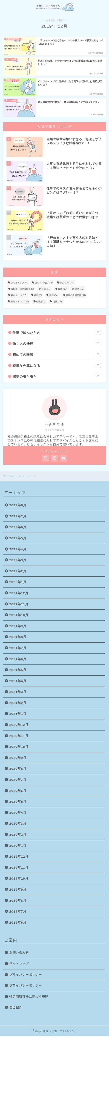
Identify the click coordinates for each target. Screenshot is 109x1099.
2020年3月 (17, 823)
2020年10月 (19, 747)
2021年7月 (17, 648)
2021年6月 (17, 659)
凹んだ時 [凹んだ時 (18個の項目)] (66, 282)
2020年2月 (17, 834)
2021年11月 (19, 604)
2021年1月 (17, 714)
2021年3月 (17, 692)
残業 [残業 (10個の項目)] (62, 289)
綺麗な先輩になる (57, 365)
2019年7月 (17, 911)
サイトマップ (19, 963)
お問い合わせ (19, 952)
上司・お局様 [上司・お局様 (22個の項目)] (44, 282)
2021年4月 (17, 681)
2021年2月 (17, 703)
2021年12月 (19, 593)
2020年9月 (17, 758)
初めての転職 (57, 354)
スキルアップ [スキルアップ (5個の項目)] (19, 282)
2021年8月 (17, 637)
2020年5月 (17, 801)
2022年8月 (17, 505)
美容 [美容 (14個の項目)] (53, 295)
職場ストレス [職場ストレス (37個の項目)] (20, 301)
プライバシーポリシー (25, 974)
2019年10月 (19, 878)
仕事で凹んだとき (57, 332)
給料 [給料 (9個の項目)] (38, 295)
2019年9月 (17, 889)
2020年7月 (17, 779)
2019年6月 (17, 922)
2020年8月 (17, 768)
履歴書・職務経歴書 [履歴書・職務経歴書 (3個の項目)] (22, 289)
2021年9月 (17, 626)
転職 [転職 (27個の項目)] (40, 301)
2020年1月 (17, 845)
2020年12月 (19, 725)
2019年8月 (17, 900)
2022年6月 (17, 527)
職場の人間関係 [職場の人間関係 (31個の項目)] (76, 295)
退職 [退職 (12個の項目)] (57, 301)
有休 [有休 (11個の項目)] (46, 289)
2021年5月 (17, 670)
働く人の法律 (57, 343)
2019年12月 (19, 856)
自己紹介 (15, 1007)
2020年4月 (17, 812)
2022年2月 (17, 571)
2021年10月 (19, 615)
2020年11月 (19, 736)
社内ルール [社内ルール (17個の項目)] (18, 295)
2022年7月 (17, 516)
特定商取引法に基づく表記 (28, 996)
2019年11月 (19, 867)
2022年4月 (17, 549)
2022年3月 (17, 560)
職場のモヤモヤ (57, 376)
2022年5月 (17, 538)
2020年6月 (17, 791)
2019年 (22, 476)
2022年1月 (17, 582)
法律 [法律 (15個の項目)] (79, 289)
